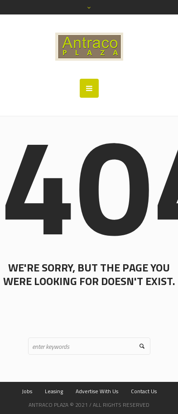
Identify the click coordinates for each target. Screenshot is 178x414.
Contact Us (144, 391)
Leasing (54, 391)
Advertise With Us (97, 391)
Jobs (27, 391)
